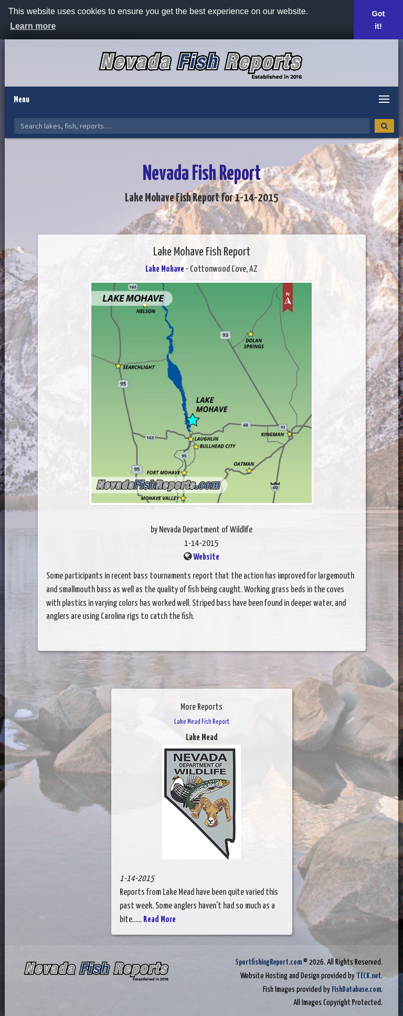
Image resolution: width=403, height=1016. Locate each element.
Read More (159, 919)
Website (206, 557)
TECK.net (368, 976)
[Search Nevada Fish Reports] (191, 126)
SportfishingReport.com (268, 962)
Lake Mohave (164, 269)
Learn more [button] (33, 26)
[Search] (384, 126)
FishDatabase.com (356, 989)
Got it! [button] (378, 19)
